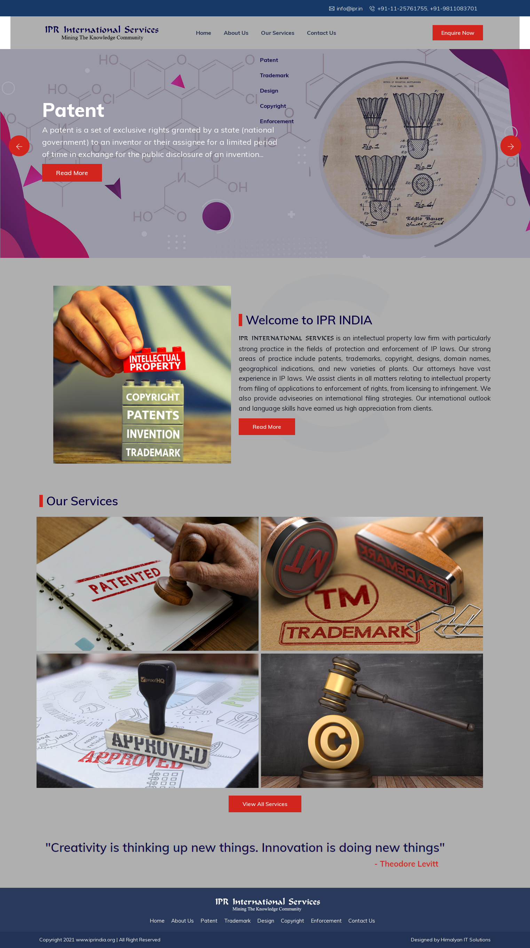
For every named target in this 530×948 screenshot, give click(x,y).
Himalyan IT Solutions (466, 940)
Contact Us (321, 32)
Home (203, 32)
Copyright (292, 920)
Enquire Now (457, 32)
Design (265, 920)
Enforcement (326, 920)
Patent (208, 920)
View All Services (265, 803)
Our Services (277, 32)
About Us (236, 32)
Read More (72, 173)
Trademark (237, 920)
